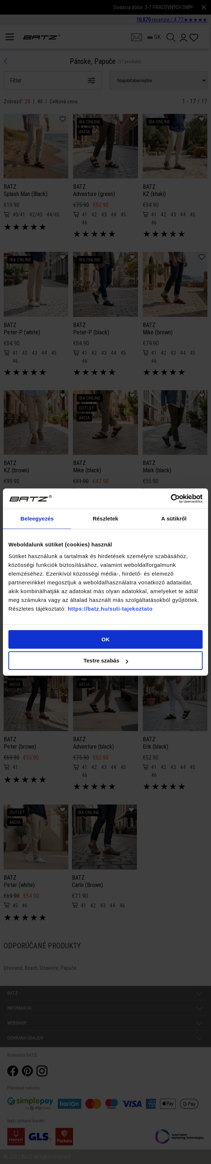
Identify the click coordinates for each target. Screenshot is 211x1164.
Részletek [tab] (105, 518)
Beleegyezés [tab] (37, 518)
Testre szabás (106, 660)
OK (105, 639)
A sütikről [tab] (174, 518)
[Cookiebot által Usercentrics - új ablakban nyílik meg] (171, 498)
